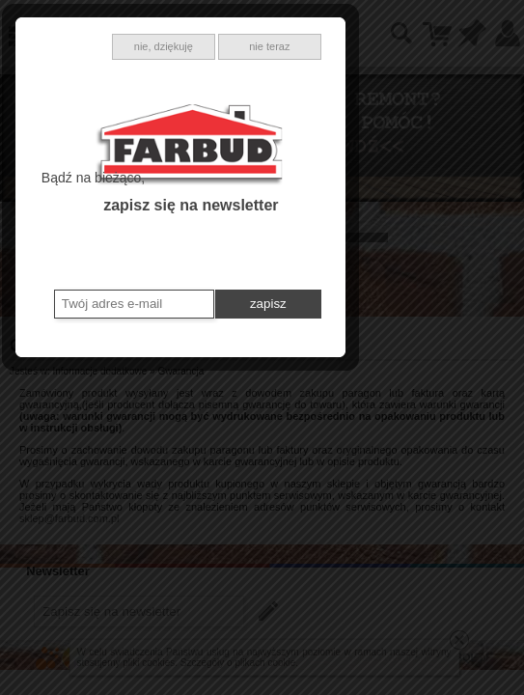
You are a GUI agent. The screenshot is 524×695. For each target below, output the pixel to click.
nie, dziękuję (245, 206)
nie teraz (351, 206)
